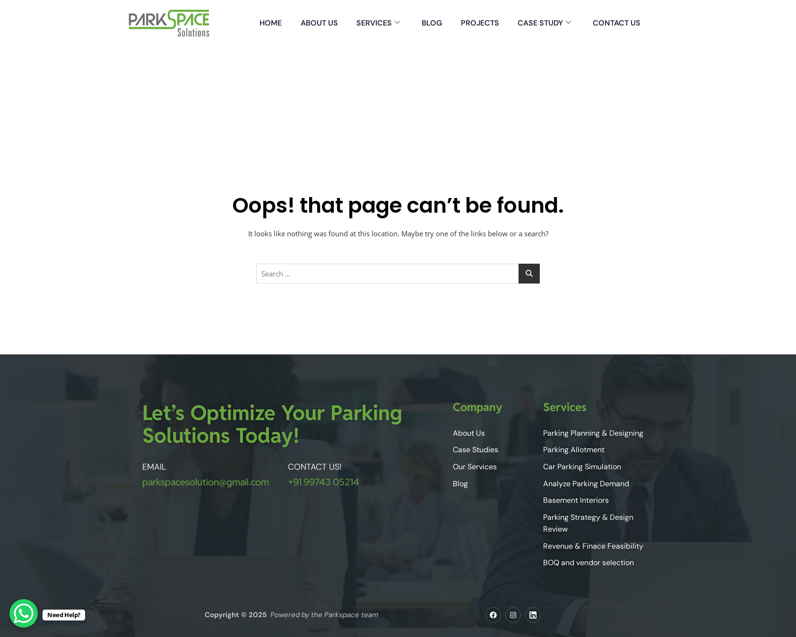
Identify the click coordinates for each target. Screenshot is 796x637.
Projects (479, 23)
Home (270, 23)
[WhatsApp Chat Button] (23, 613)
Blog (431, 23)
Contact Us (616, 23)
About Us (318, 23)
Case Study (544, 23)
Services (377, 23)
